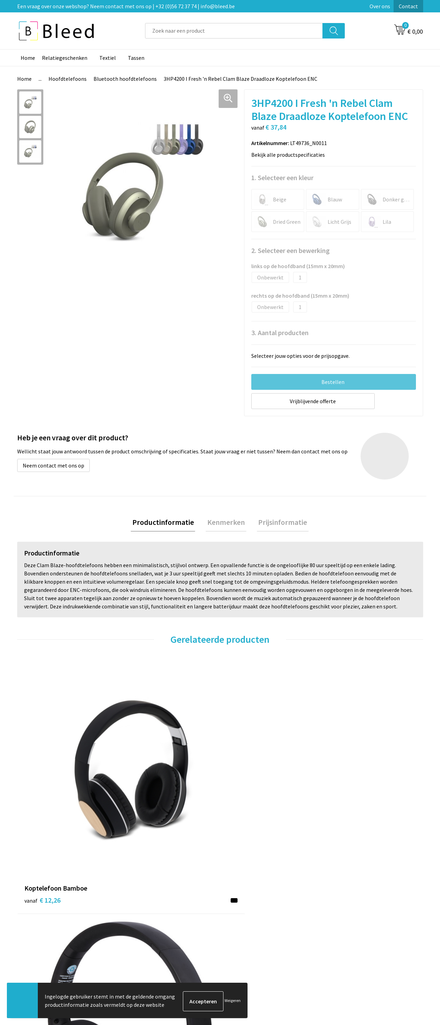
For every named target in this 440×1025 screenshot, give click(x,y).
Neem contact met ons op (53, 465)
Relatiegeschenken (64, 57)
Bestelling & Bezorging (256, 908)
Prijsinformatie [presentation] (279, 523)
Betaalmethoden (249, 918)
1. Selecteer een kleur (282, 177)
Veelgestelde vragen (152, 908)
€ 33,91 (245, 785)
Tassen (136, 57)
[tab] (166, 523)
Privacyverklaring (349, 918)
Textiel (107, 57)
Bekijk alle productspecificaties (290, 154)
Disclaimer (341, 928)
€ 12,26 (42, 775)
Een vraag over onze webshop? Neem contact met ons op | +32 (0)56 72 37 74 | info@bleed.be (126, 6)
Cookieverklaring (349, 908)
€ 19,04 (144, 795)
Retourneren (244, 928)
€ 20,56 (347, 785)
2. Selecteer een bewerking (290, 250)
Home (28, 57)
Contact (408, 6)
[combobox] (234, 30)
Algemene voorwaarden (357, 897)
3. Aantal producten (280, 332)
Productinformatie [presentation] (166, 523)
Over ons (380, 6)
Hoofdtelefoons (67, 78)
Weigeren (232, 1001)
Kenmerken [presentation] (226, 523)
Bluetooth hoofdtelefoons (125, 78)
